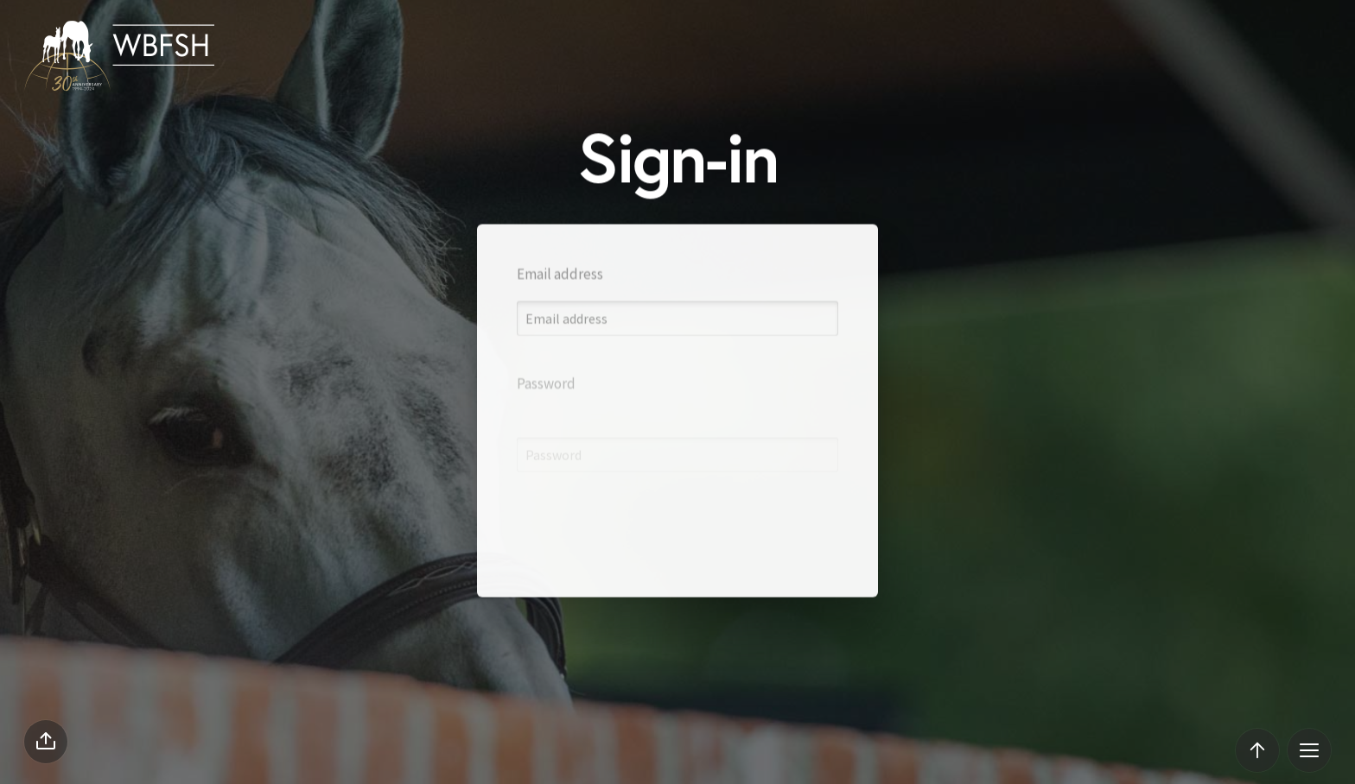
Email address (560, 289)
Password (546, 422)
